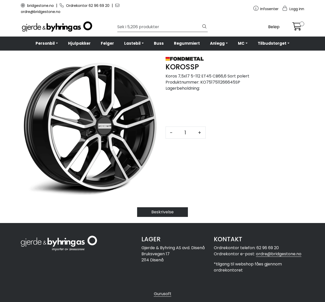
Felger (107, 43)
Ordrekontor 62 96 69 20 (85, 5)
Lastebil (132, 43)
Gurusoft (162, 294)
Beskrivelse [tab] (162, 212)
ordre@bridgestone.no (278, 254)
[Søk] (159, 27)
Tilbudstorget (272, 43)
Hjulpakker (79, 43)
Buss (159, 43)
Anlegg (217, 43)
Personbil (45, 43)
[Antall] (185, 132)
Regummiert (187, 43)
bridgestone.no (38, 5)
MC (241, 43)
